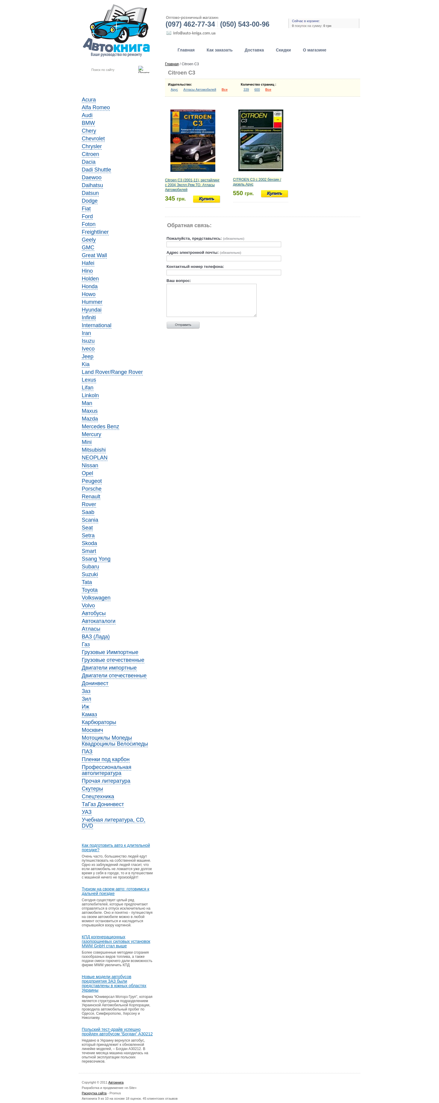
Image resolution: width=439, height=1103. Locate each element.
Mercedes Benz (100, 427)
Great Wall (94, 255)
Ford (87, 216)
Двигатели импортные (109, 668)
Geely (89, 240)
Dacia (89, 162)
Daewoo (92, 177)
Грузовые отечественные (113, 660)
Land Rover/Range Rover (112, 372)
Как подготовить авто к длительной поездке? (116, 847)
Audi (87, 115)
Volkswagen (96, 598)
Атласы (91, 629)
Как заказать (220, 50)
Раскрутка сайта (94, 1093)
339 (246, 89)
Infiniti (89, 318)
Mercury (91, 434)
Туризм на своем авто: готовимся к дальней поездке (115, 891)
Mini (87, 442)
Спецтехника (98, 796)
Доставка (254, 50)
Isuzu (88, 341)
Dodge (90, 201)
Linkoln (90, 395)
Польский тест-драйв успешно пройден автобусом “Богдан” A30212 (117, 1031)
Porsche (92, 489)
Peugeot (92, 481)
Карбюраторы (99, 722)
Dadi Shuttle (96, 170)
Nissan (90, 465)
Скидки (283, 50)
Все (225, 89)
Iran (86, 333)
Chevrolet (93, 139)
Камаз (89, 714)
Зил (86, 699)
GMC (88, 248)
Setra (88, 535)
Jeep (87, 356)
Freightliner (95, 232)
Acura (89, 100)
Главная (186, 50)
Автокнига (116, 1082)
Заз (86, 691)
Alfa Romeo (96, 107)
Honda (90, 286)
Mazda (90, 419)
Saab (88, 512)
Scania (90, 520)
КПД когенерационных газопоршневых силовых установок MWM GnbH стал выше (116, 941)
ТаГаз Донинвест (103, 804)
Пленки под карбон (106, 759)
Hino (87, 271)
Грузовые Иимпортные (110, 652)
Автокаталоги (99, 621)
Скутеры (92, 789)
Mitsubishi (94, 450)
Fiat (86, 209)
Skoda (89, 543)
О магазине (314, 50)
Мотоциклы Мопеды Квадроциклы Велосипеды (115, 741)
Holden (90, 279)
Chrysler (92, 146)
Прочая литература (106, 781)
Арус (174, 89)
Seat (87, 528)
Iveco (88, 349)
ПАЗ (87, 752)
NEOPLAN (95, 458)
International (96, 325)
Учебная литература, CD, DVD (113, 823)
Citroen (90, 154)
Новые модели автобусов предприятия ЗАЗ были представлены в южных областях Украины (114, 984)
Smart (89, 551)
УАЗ (87, 812)
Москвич (92, 730)
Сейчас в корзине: (306, 21)
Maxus (90, 411)
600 (257, 89)
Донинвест (95, 683)
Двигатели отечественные (114, 676)
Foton (89, 224)
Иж (85, 707)
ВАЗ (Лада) (96, 637)
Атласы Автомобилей (199, 89)
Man (87, 403)
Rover (89, 504)
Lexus (89, 380)
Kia (86, 364)
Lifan (87, 388)
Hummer (92, 302)
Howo (89, 294)
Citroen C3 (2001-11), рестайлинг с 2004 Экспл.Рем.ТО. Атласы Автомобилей (192, 185)
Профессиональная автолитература (106, 770)
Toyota (90, 590)
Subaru (90, 567)
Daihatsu (92, 185)
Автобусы (94, 613)
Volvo (88, 606)
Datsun (90, 193)
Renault (91, 497)
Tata (87, 582)
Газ (86, 644)
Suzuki (90, 574)
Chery (89, 131)
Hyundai (92, 310)
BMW (88, 123)
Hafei (88, 263)
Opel (87, 473)
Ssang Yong (96, 559)
